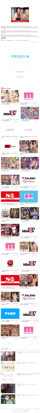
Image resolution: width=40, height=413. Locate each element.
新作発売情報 (3, 38)
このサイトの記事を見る (20, 71)
